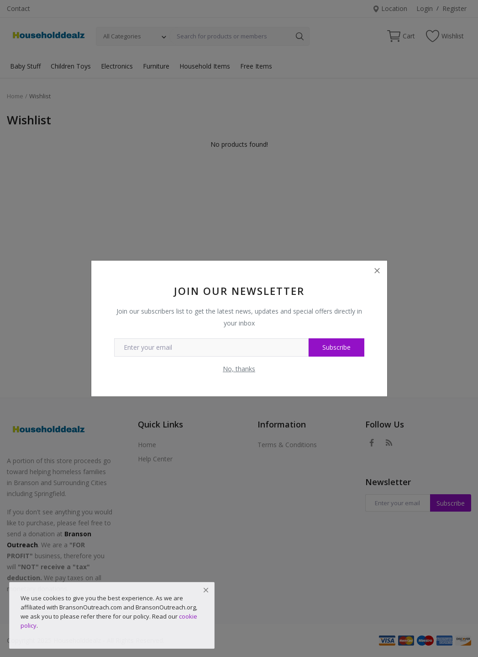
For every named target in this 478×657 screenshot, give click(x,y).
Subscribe (336, 347)
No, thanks (239, 368)
